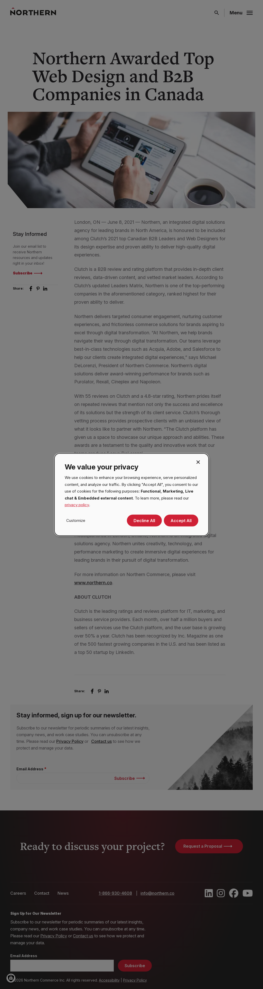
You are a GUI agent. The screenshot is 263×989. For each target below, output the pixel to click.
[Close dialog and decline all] (198, 461)
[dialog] (131, 494)
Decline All (144, 520)
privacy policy (77, 504)
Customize (75, 520)
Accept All (181, 520)
